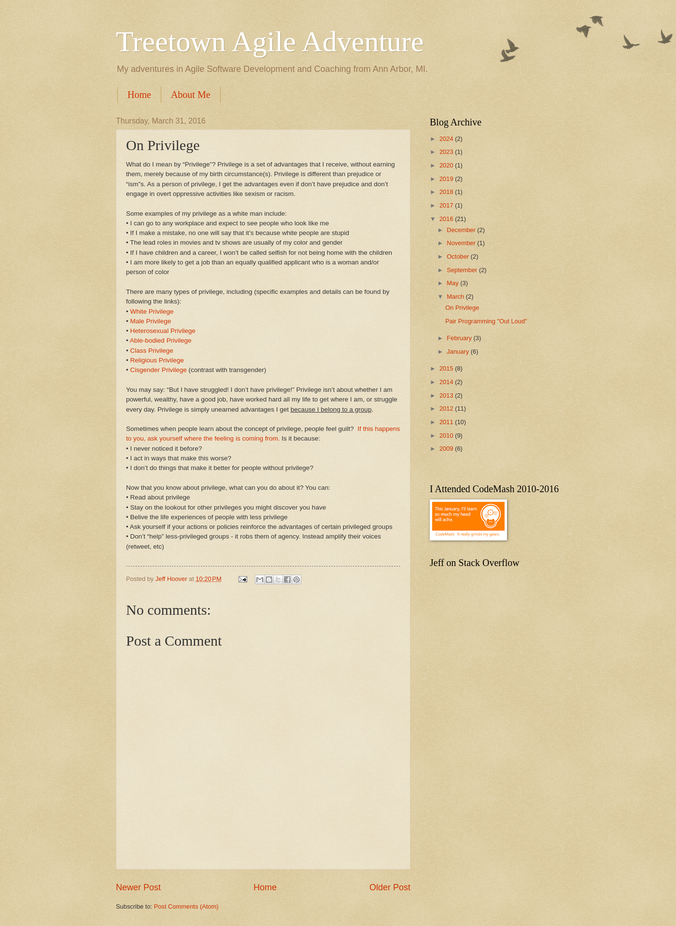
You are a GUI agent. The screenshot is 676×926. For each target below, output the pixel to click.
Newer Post (138, 887)
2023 (447, 151)
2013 (447, 395)
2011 (447, 422)
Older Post (389, 887)
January (458, 351)
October (458, 256)
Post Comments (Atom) (186, 906)
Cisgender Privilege (158, 369)
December (462, 230)
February (460, 338)
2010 (447, 435)
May (453, 283)
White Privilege (152, 311)
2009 (447, 448)
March (456, 296)
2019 (447, 178)
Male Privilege (150, 321)
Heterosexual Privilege (163, 330)
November (462, 243)
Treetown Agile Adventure (270, 41)
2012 (447, 408)
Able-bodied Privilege (161, 340)
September (463, 270)
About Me (191, 94)
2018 (447, 191)
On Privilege (462, 307)
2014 (447, 382)
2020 (447, 165)
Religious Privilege (157, 360)
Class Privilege (151, 350)
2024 (447, 138)
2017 (447, 205)
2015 (447, 368)
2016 (447, 218)
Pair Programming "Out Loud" (486, 321)
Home (139, 94)
